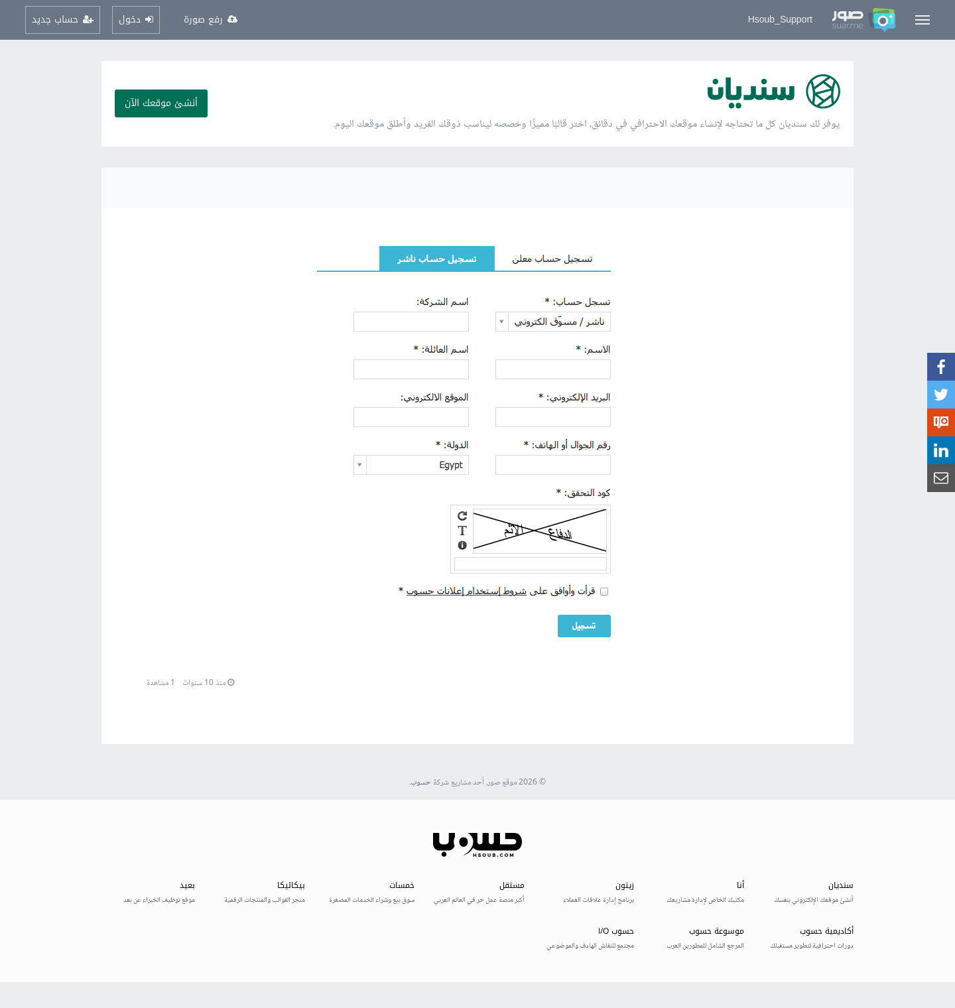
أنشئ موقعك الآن (161, 103)
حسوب (421, 783)
